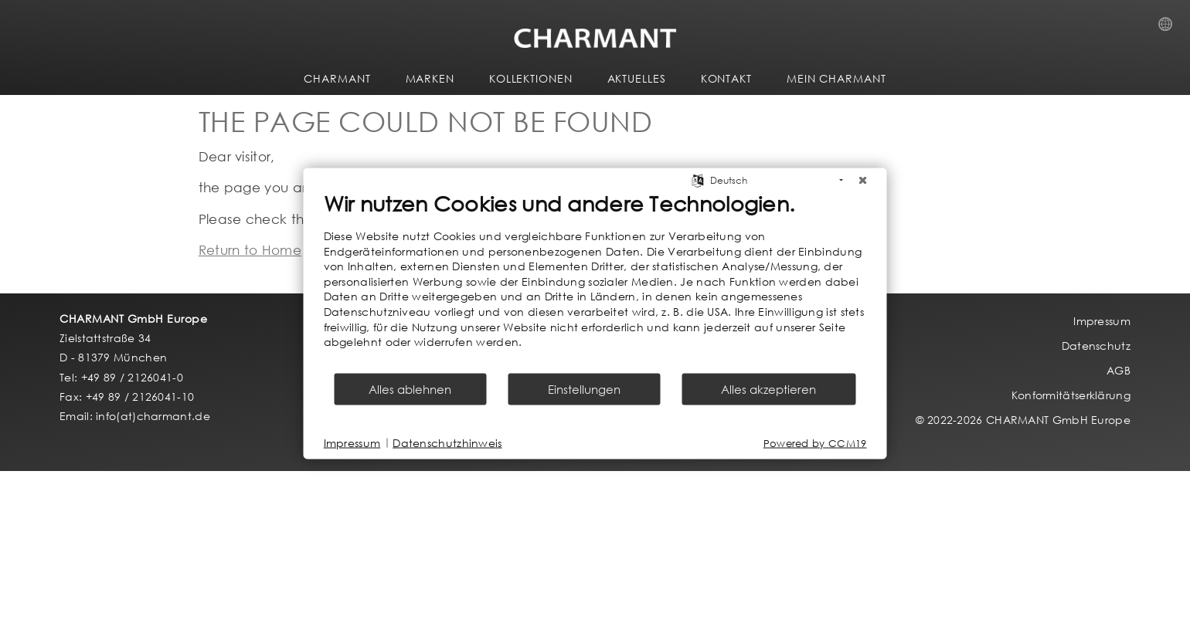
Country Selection (1170, 28)
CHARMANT (337, 78)
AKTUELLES (636, 78)
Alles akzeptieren (768, 388)
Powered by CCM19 (815, 442)
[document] (595, 281)
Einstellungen (584, 388)
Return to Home (250, 250)
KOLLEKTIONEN (531, 78)
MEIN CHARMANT (836, 78)
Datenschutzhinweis (447, 443)
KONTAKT (726, 78)
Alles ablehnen (410, 388)
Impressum (352, 443)
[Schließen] (863, 180)
